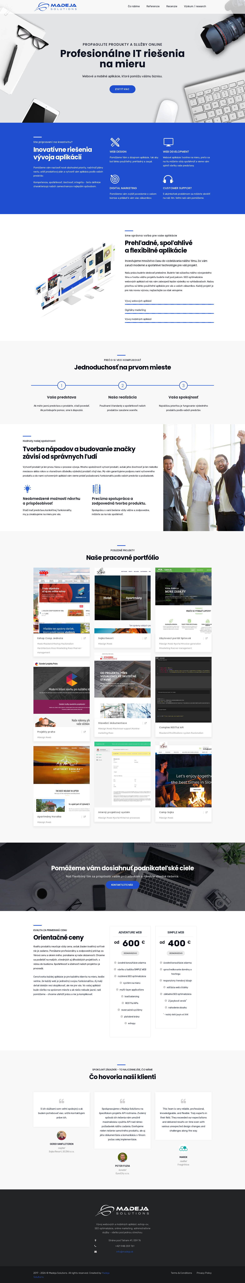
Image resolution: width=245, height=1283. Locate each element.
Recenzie (171, 6)
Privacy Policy (204, 1273)
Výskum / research (195, 6)
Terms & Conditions (181, 1273)
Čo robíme (134, 6)
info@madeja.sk (124, 1251)
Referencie (153, 6)
